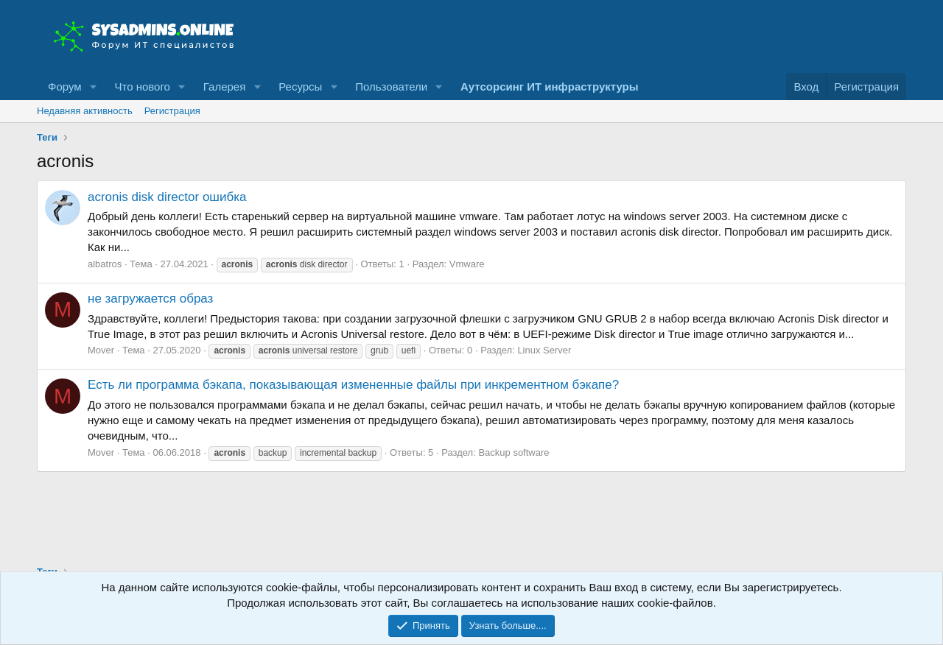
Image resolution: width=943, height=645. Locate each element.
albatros (105, 263)
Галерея (224, 86)
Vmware (467, 263)
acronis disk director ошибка (167, 197)
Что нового (141, 86)
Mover (101, 350)
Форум (65, 86)
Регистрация (172, 110)
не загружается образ (150, 299)
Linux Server (544, 350)
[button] (93, 86)
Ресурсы (300, 86)
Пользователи (391, 86)
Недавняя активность (85, 110)
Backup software (513, 452)
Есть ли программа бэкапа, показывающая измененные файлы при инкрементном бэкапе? (353, 385)
